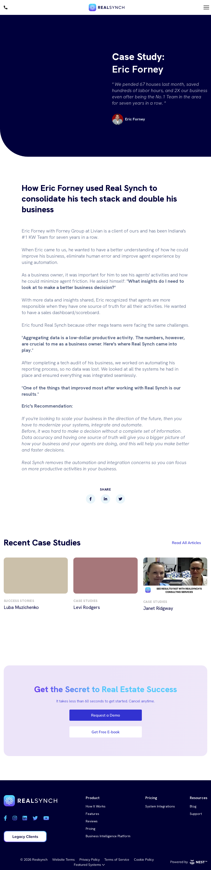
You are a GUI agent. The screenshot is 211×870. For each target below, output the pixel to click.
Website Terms (63, 859)
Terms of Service (116, 859)
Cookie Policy (144, 859)
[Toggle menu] (206, 7)
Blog (193, 806)
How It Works (96, 806)
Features (92, 814)
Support (196, 814)
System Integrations (160, 806)
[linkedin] (105, 499)
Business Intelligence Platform (108, 836)
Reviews (92, 821)
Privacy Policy (89, 859)
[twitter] (120, 499)
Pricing (90, 829)
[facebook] (90, 499)
